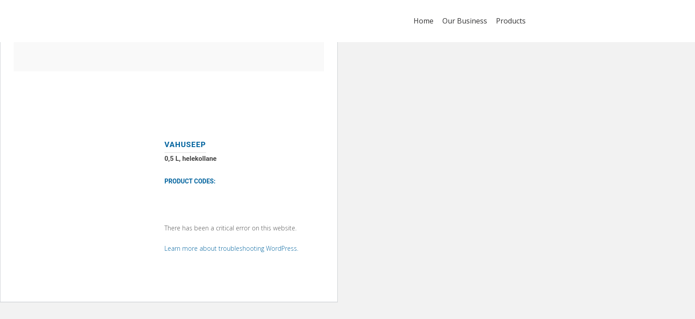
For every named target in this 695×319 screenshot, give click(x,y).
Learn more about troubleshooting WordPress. (231, 248)
